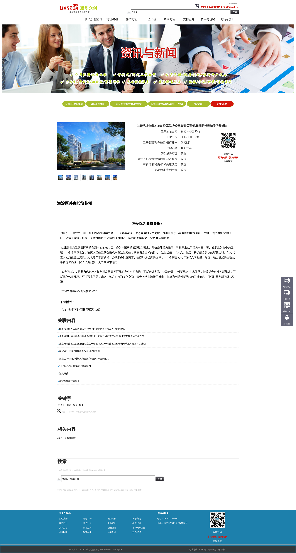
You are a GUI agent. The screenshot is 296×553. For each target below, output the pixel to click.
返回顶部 (287, 324)
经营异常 (87, 532)
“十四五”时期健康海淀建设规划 (75, 366)
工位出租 (150, 19)
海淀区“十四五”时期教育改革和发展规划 (79, 351)
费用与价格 (208, 19)
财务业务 (87, 518)
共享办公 (63, 527)
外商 (69, 405)
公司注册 (63, 518)
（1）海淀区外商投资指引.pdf (80, 309)
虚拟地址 (131, 19)
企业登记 (112, 527)
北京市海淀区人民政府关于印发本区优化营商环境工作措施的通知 (92, 329)
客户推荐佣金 (138, 527)
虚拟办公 (63, 523)
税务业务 (87, 523)
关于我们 (136, 518)
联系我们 (227, 19)
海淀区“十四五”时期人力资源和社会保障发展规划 (84, 358)
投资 (75, 405)
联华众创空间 (93, 19)
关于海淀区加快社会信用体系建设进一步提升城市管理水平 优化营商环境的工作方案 (101, 336)
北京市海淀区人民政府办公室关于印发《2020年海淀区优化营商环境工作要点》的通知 (102, 344)
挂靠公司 (112, 532)
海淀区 (62, 405)
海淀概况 (63, 373)
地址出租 (112, 19)
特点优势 (136, 523)
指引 (81, 405)
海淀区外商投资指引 (69, 381)
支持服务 (189, 19)
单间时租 (169, 19)
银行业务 (87, 527)
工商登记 (112, 523)
